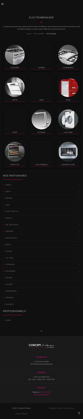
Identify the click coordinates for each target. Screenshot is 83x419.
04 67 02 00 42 (45, 392)
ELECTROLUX (12, 211)
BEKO (8, 245)
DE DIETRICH (12, 225)
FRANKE (10, 298)
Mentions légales (21, 414)
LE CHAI (10, 258)
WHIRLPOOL (11, 238)
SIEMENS (10, 264)
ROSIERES (11, 271)
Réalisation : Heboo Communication (61, 408)
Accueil (29, 33)
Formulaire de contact (41, 395)
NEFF (8, 192)
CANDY (9, 251)
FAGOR (9, 284)
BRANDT (10, 231)
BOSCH (9, 198)
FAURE (9, 278)
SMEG (8, 185)
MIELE (9, 218)
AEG (8, 205)
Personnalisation (39, 33)
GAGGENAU (11, 291)
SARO (8, 320)
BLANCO (10, 304)
